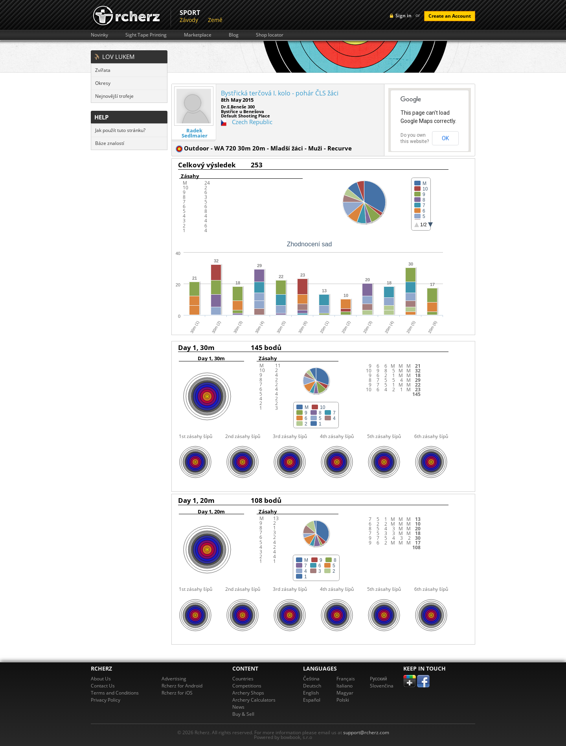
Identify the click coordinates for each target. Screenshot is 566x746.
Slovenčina (381, 685)
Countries (243, 678)
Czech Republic (252, 122)
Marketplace (197, 35)
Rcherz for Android (182, 685)
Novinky (99, 35)
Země (215, 20)
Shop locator (269, 35)
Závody (189, 20)
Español (311, 700)
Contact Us (103, 685)
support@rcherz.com (366, 732)
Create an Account (449, 16)
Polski (342, 700)
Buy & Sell (243, 714)
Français (345, 678)
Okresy (102, 83)
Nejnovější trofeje (114, 96)
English (311, 692)
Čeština (311, 678)
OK (445, 138)
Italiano (344, 685)
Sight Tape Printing (146, 35)
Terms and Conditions (115, 692)
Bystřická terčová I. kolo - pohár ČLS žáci (279, 93)
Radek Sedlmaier (195, 133)
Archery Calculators (254, 700)
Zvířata (102, 70)
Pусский (378, 678)
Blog (234, 35)
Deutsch (312, 685)
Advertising (174, 678)
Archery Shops (248, 692)
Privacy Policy (105, 700)
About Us (101, 678)
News (238, 707)
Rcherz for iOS (177, 692)
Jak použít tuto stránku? (120, 130)
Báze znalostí (109, 143)
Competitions (246, 685)
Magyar (344, 692)
